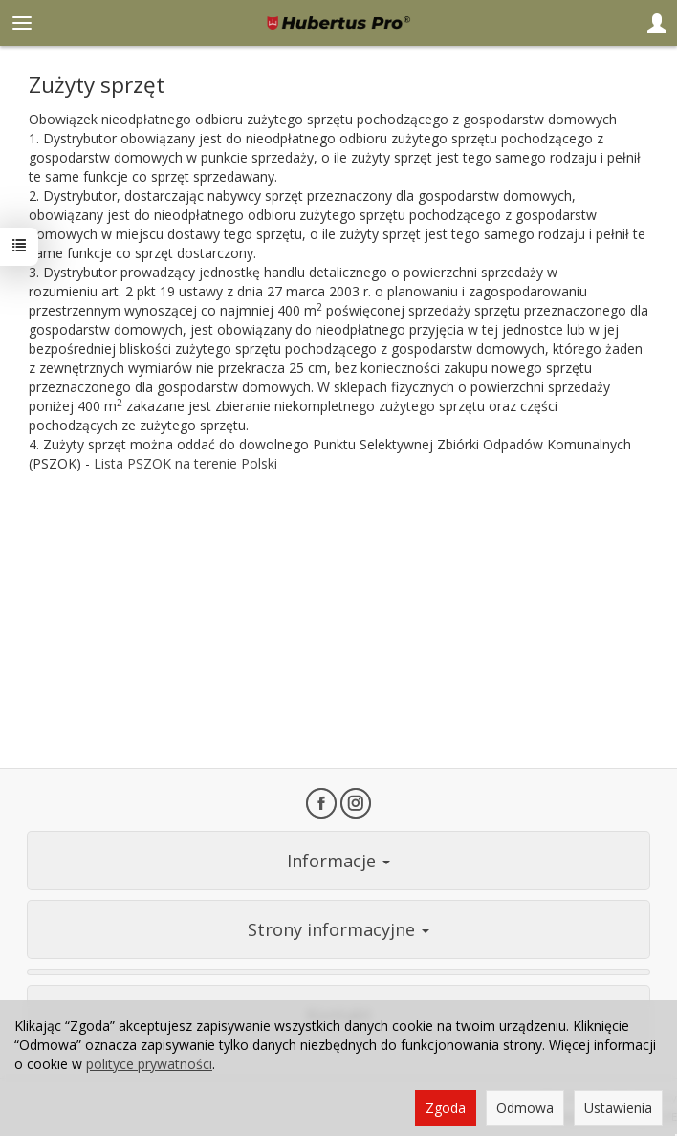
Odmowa (525, 1108)
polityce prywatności (149, 1064)
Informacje (338, 860)
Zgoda (446, 1108)
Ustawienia (618, 1108)
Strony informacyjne (338, 929)
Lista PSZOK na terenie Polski (185, 463)
